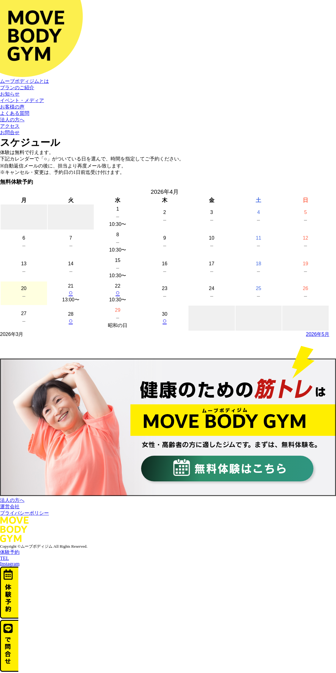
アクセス (10, 126)
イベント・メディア (22, 100)
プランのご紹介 (17, 87)
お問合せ (10, 132)
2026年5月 (318, 334)
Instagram (10, 563)
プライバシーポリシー (24, 513)
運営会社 (10, 506)
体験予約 (10, 552)
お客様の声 (12, 106)
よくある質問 (14, 113)
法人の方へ (12, 119)
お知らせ (10, 94)
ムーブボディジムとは (24, 81)
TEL (4, 558)
